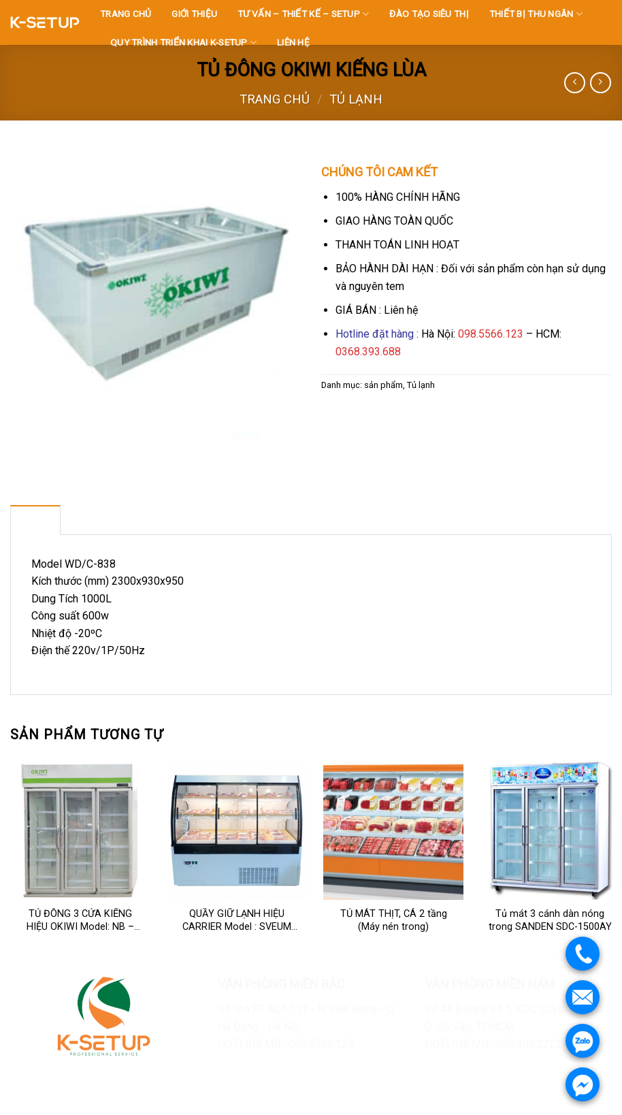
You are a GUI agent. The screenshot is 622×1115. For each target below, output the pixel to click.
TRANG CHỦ (125, 13)
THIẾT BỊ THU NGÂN (536, 13)
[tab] (35, 520)
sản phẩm (383, 385)
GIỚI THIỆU (194, 13)
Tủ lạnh (355, 99)
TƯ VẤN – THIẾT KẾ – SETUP (303, 13)
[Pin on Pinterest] (407, 416)
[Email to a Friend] (383, 416)
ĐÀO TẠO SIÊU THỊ (428, 13)
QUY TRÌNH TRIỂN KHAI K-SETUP (183, 42)
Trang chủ (275, 99)
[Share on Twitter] (358, 416)
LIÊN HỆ (293, 42)
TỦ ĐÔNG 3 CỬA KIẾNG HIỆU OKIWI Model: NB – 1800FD (80, 920)
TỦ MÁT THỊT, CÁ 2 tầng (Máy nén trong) (393, 920)
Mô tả (35, 520)
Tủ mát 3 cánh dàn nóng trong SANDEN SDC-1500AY (550, 920)
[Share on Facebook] (334, 416)
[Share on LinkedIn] (432, 416)
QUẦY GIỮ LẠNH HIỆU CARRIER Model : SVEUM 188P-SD (236, 920)
